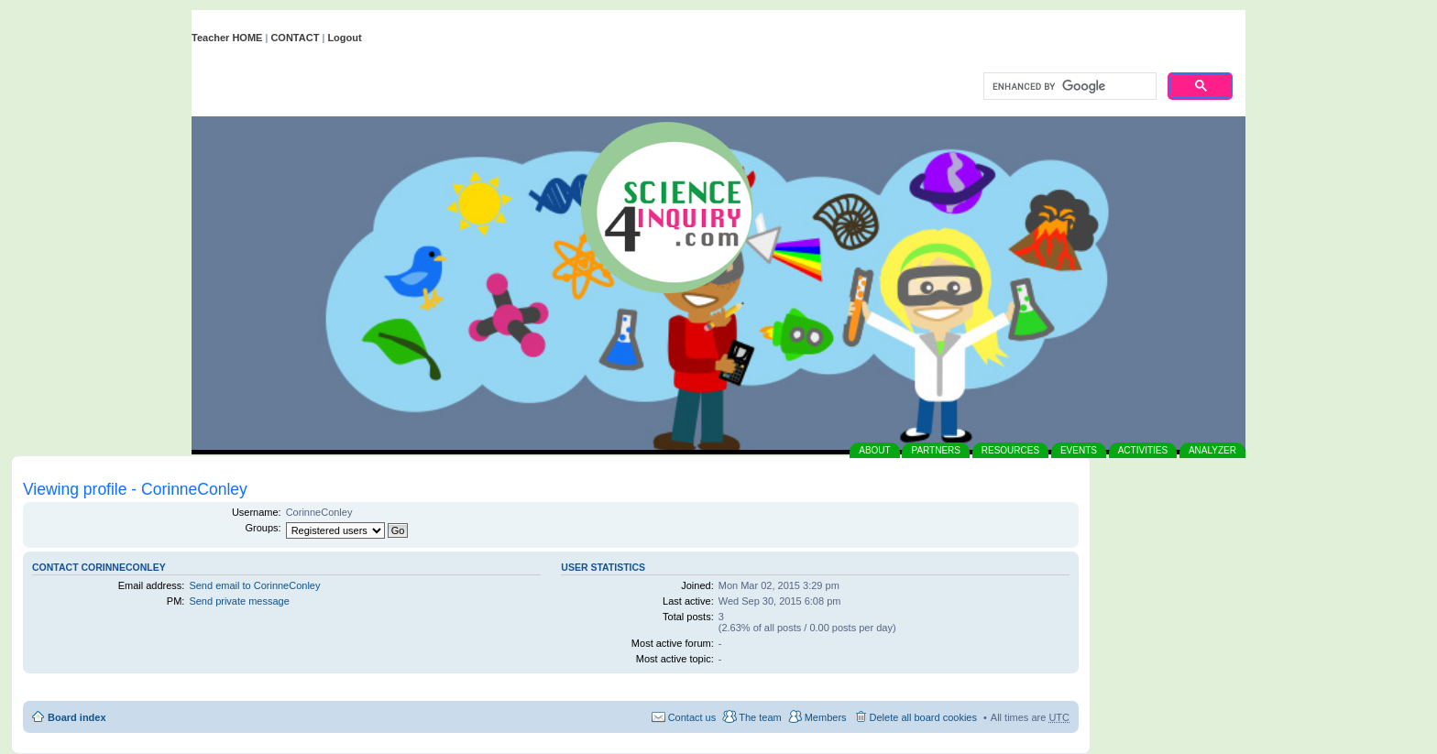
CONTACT (294, 37)
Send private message (239, 601)
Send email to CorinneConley (254, 585)
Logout (344, 37)
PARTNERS (935, 450)
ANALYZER (1212, 450)
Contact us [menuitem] (692, 717)
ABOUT (874, 450)
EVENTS (1078, 450)
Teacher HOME (227, 37)
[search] (1068, 87)
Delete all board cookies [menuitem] (923, 717)
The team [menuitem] (760, 717)
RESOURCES (1010, 450)
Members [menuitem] (826, 717)
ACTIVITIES (1143, 450)
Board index (77, 717)
